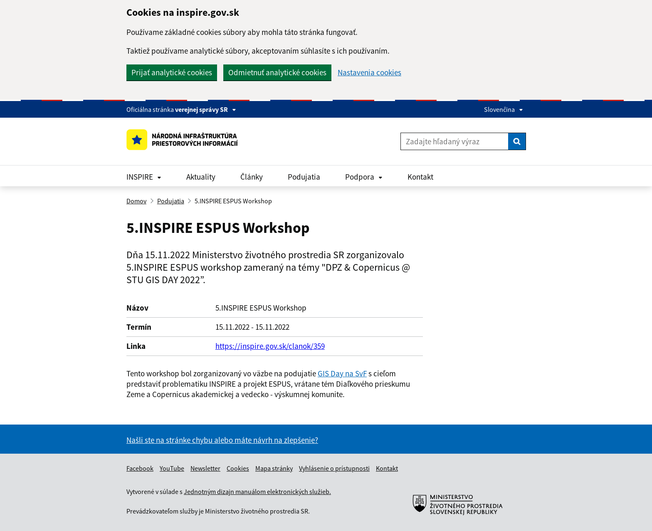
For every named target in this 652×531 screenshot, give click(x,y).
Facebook (139, 468)
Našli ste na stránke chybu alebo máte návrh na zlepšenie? (222, 440)
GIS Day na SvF (342, 373)
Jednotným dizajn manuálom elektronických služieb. (257, 491)
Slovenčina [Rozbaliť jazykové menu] (503, 109)
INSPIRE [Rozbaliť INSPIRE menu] (143, 177)
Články (251, 177)
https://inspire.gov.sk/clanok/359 (270, 346)
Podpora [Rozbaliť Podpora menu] (364, 177)
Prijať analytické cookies (171, 72)
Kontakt (420, 177)
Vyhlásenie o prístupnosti (334, 468)
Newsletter (205, 468)
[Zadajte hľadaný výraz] (454, 141)
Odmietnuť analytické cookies (277, 72)
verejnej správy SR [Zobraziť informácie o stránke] (205, 109)
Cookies (238, 468)
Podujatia (304, 177)
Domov (136, 201)
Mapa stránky (274, 468)
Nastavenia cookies (369, 73)
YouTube (172, 468)
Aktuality (200, 177)
